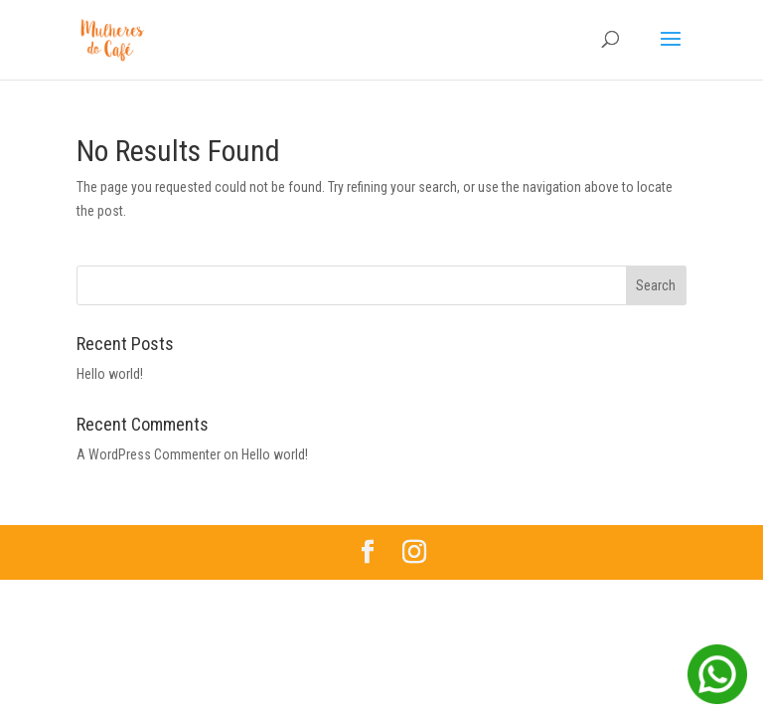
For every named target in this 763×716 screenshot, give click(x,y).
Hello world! (109, 374)
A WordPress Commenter (148, 454)
